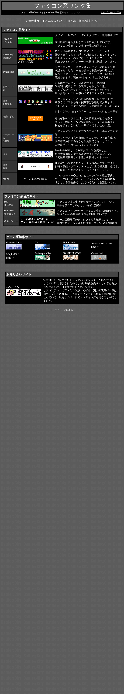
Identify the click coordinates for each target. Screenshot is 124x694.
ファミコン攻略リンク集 (69, 45)
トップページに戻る (111, 12)
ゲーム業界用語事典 (35, 179)
